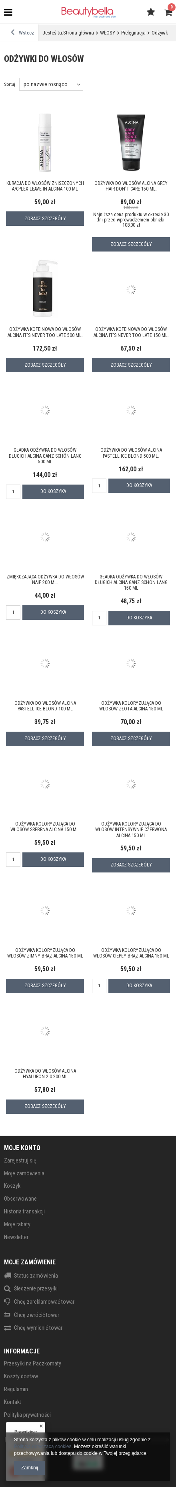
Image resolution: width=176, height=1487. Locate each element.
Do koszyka (53, 491)
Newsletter (16, 1237)
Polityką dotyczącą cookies (42, 1446)
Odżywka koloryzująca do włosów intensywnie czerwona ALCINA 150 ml (131, 829)
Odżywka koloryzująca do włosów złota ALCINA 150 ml (131, 706)
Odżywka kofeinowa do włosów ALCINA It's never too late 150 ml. (131, 332)
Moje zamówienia (24, 1173)
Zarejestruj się (20, 1160)
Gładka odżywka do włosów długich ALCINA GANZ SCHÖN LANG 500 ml (45, 456)
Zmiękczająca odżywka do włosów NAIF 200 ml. (45, 579)
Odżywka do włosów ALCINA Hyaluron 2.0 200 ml (45, 1073)
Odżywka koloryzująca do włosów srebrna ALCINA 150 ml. (45, 826)
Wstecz (22, 32)
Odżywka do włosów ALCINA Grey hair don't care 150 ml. (131, 186)
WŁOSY (107, 33)
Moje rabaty (17, 1224)
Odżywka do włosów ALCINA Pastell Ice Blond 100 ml (45, 706)
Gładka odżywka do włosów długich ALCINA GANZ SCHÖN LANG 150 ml (131, 582)
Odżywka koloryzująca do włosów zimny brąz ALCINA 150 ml (45, 953)
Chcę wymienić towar (38, 1328)
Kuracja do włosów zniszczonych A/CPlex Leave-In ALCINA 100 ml (45, 186)
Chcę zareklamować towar (44, 1301)
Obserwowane (20, 1198)
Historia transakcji (24, 1211)
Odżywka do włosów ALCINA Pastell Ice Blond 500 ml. (131, 452)
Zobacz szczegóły (45, 218)
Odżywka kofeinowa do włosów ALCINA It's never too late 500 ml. (45, 332)
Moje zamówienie (30, 1262)
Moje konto (22, 1148)
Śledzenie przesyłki (36, 1288)
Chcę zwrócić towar (36, 1315)
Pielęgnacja (133, 33)
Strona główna (78, 33)
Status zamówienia (36, 1275)
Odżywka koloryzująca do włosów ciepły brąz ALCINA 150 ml (131, 953)
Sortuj (9, 84)
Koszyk (12, 1186)
